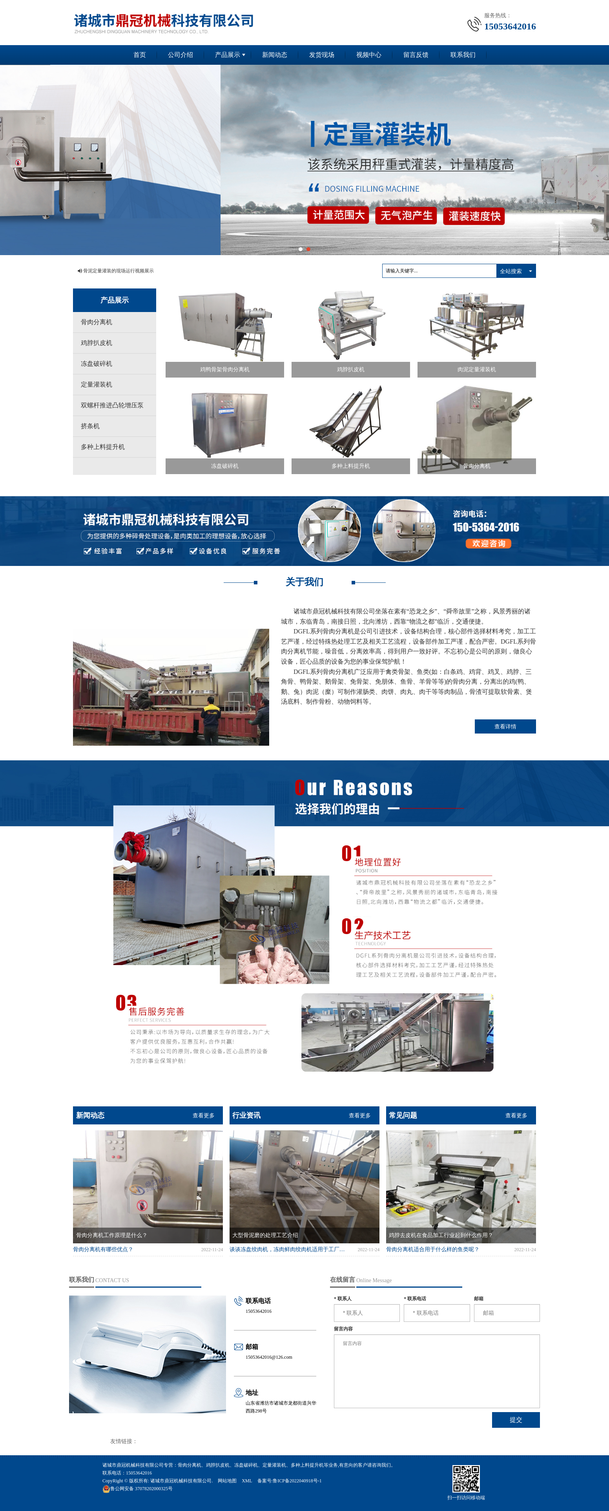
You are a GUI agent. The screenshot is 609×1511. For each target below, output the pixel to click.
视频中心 (368, 54)
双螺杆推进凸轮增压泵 (112, 405)
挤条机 (90, 426)
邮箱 (478, 1298)
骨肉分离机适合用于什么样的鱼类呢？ (433, 1249)
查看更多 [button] (204, 1115)
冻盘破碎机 (96, 363)
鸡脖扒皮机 (96, 342)
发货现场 (321, 54)
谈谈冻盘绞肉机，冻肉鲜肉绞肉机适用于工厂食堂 (288, 1249)
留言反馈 (415, 54)
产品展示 (227, 54)
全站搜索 (511, 271)
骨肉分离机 (96, 322)
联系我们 (463, 54)
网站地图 (227, 1481)
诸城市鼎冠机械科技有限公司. (181, 1481)
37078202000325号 (137, 1488)
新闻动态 (274, 54)
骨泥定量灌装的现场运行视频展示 (118, 271)
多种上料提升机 (103, 446)
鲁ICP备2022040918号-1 (297, 1481)
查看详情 (505, 726)
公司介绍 (180, 54)
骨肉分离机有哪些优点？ (103, 1249)
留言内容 (343, 1329)
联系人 (343, 1298)
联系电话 (415, 1298)
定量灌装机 (96, 384)
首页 (139, 54)
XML (247, 1481)
